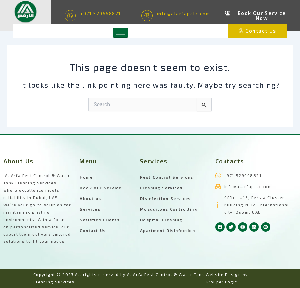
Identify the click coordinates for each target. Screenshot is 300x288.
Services (90, 209)
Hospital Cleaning (161, 219)
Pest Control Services (166, 177)
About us (90, 198)
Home (86, 177)
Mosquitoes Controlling (168, 209)
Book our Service (100, 187)
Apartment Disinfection (167, 230)
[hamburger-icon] (120, 33)
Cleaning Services (161, 187)
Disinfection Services (165, 198)
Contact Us (93, 230)
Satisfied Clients (100, 219)
